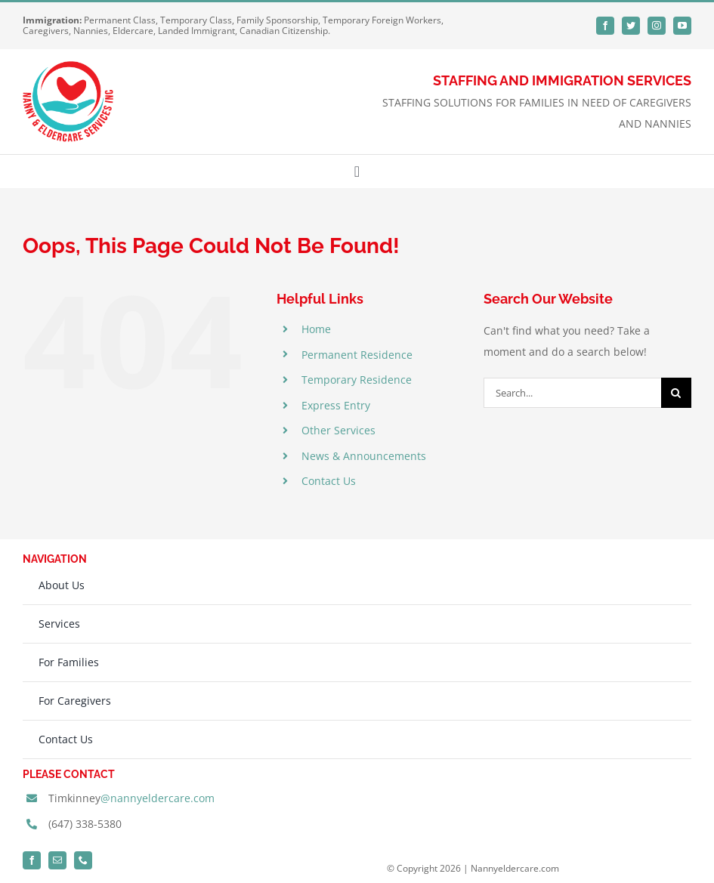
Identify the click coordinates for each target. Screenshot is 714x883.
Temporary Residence (356, 379)
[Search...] (572, 393)
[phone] (83, 860)
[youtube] (682, 26)
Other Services (338, 430)
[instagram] (657, 26)
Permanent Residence (357, 354)
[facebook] (605, 26)
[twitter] (631, 26)
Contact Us (328, 481)
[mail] (57, 860)
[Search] (676, 393)
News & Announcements (363, 456)
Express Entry (335, 405)
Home (316, 329)
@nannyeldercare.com (157, 798)
